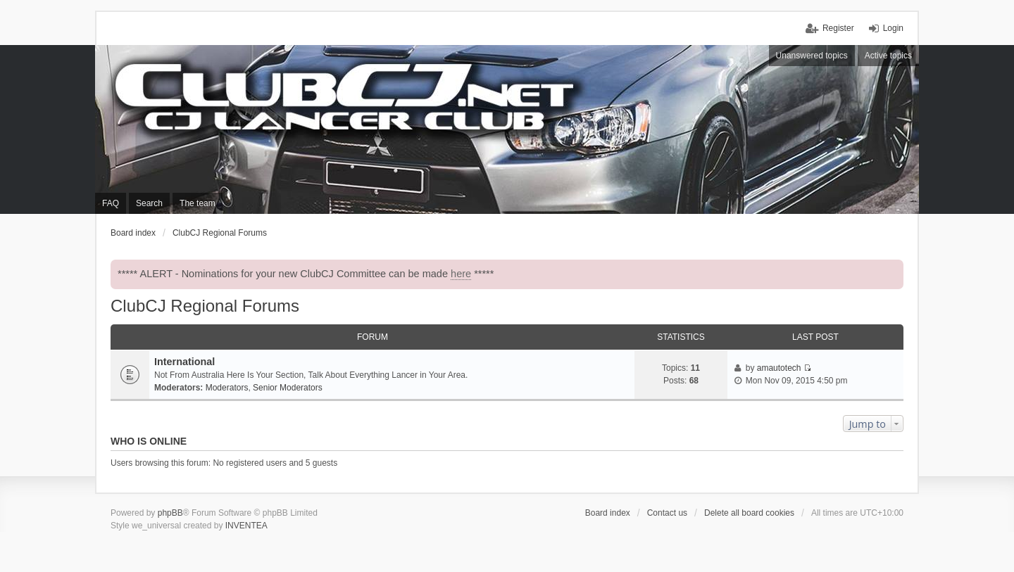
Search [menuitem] (149, 203)
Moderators (227, 388)
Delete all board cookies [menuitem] (749, 513)
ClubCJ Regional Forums (205, 305)
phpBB (170, 513)
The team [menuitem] (197, 203)
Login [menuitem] (893, 28)
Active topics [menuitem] (888, 56)
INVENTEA (246, 525)
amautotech (779, 368)
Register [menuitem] (838, 28)
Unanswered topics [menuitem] (812, 56)
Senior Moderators (288, 388)
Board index (607, 513)
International (184, 361)
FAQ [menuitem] (110, 203)
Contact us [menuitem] (667, 513)
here (461, 273)
